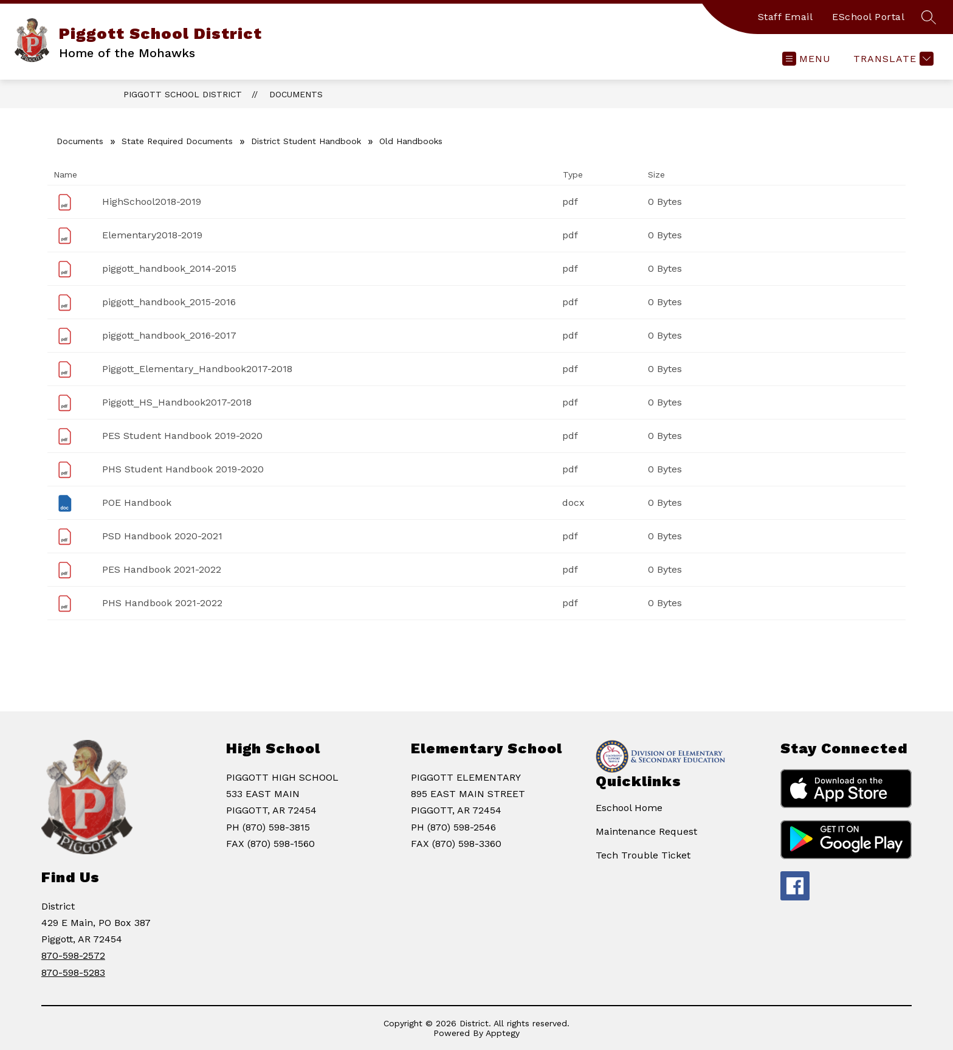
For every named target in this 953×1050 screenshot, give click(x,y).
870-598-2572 (73, 955)
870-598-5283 (73, 972)
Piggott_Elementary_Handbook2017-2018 (197, 369)
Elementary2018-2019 (152, 235)
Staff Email (785, 16)
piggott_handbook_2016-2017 (169, 335)
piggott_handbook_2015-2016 (169, 302)
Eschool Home (629, 807)
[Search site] (928, 17)
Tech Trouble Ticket (643, 855)
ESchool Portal (868, 16)
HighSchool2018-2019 (151, 201)
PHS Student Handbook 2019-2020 (183, 469)
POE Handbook (136, 502)
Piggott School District (182, 94)
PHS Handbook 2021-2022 (162, 603)
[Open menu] (806, 58)
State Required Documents (177, 141)
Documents (296, 94)
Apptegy (503, 1033)
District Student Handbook (306, 141)
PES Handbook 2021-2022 (161, 569)
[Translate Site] (892, 58)
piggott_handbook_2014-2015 (169, 268)
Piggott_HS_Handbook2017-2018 (177, 402)
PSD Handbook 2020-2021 (162, 536)
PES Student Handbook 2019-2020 (182, 435)
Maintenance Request (646, 831)
